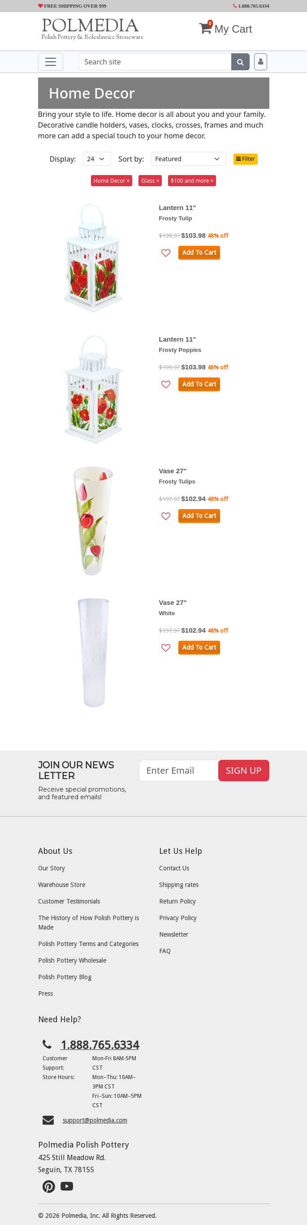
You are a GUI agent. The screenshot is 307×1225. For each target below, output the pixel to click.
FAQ (165, 951)
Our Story (51, 868)
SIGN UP (243, 770)
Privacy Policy (178, 917)
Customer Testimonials (69, 901)
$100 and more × (192, 180)
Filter (245, 159)
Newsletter (173, 934)
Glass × (150, 180)
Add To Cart (199, 252)
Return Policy (177, 901)
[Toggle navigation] (50, 62)
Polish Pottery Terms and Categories (88, 943)
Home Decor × (112, 180)
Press (45, 993)
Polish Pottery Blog (64, 977)
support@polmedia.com (95, 1120)
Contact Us (174, 868)
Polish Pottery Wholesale (72, 960)
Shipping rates (179, 884)
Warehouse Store (61, 884)
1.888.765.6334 (251, 6)
